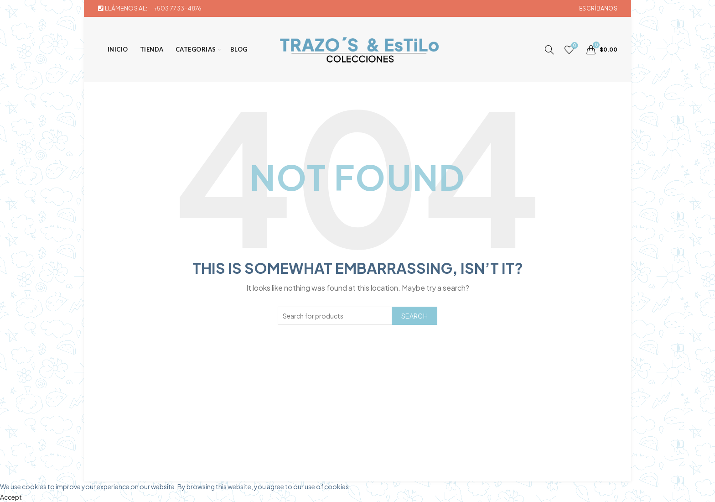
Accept (11, 497)
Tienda (152, 49)
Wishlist (573, 46)
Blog (239, 49)
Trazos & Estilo (343, 467)
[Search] (549, 50)
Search (414, 316)
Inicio (118, 49)
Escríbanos (598, 8)
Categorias (196, 49)
